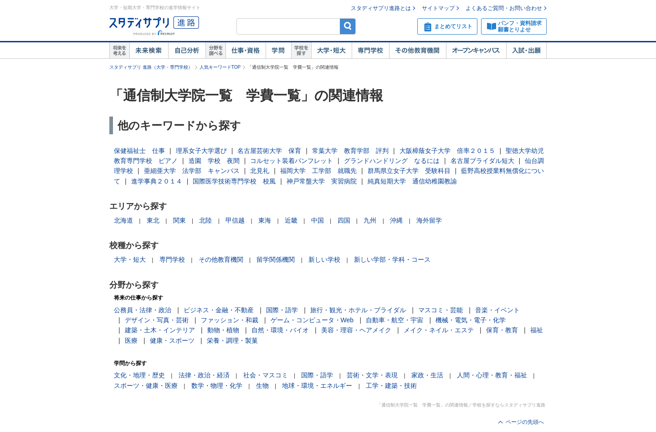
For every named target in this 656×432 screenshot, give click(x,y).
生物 (262, 385)
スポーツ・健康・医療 (146, 385)
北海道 (123, 220)
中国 (317, 220)
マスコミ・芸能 (440, 310)
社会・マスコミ (265, 375)
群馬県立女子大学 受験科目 (409, 170)
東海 (264, 220)
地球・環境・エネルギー (317, 385)
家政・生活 (427, 375)
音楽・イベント (497, 310)
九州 (370, 220)
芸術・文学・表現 (372, 375)
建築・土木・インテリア (160, 330)
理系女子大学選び (201, 150)
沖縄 (396, 220)
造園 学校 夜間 (214, 160)
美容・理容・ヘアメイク (356, 330)
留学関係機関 (275, 259)
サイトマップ (438, 8)
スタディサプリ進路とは (381, 8)
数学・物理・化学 (216, 385)
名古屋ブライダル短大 (482, 160)
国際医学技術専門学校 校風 (234, 181)
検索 (348, 26)
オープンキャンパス (476, 50)
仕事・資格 (246, 50)
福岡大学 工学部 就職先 (318, 170)
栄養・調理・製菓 (232, 340)
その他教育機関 (417, 50)
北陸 (205, 220)
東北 (153, 220)
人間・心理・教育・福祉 (492, 375)
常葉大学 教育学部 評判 (350, 150)
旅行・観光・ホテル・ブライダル (358, 310)
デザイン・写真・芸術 (157, 320)
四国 (344, 220)
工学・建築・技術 (391, 385)
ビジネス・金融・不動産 (219, 310)
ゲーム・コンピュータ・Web (312, 320)
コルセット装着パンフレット (291, 160)
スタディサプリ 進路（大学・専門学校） (151, 67)
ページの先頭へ (525, 422)
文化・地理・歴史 (139, 375)
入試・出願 (526, 50)
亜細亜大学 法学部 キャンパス (192, 170)
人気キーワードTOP (220, 67)
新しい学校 (324, 259)
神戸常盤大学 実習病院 (322, 181)
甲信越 (235, 220)
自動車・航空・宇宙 (394, 320)
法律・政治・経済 (204, 375)
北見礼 (259, 170)
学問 (278, 50)
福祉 (536, 330)
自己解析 (186, 50)
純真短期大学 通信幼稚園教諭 (412, 181)
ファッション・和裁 (229, 320)
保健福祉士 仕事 (139, 150)
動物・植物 (223, 330)
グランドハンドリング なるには (392, 160)
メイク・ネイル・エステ (439, 330)
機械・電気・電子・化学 (471, 320)
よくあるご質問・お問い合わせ (504, 8)
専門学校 (370, 50)
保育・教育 (502, 330)
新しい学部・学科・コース (392, 259)
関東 (179, 220)
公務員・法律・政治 (142, 310)
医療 (131, 340)
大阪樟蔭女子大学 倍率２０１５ (447, 150)
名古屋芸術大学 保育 (269, 150)
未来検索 (148, 50)
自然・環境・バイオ (280, 330)
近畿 (291, 220)
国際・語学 (282, 310)
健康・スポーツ (172, 340)
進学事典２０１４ (156, 181)
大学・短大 (331, 50)
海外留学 (429, 220)
